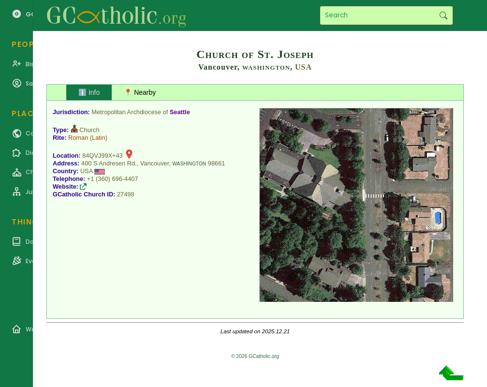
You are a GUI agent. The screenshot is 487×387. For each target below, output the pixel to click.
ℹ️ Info (89, 92)
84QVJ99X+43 (102, 155)
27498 (125, 194)
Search (443, 15)
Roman (78, 137)
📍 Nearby (140, 92)
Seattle (180, 112)
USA (303, 67)
